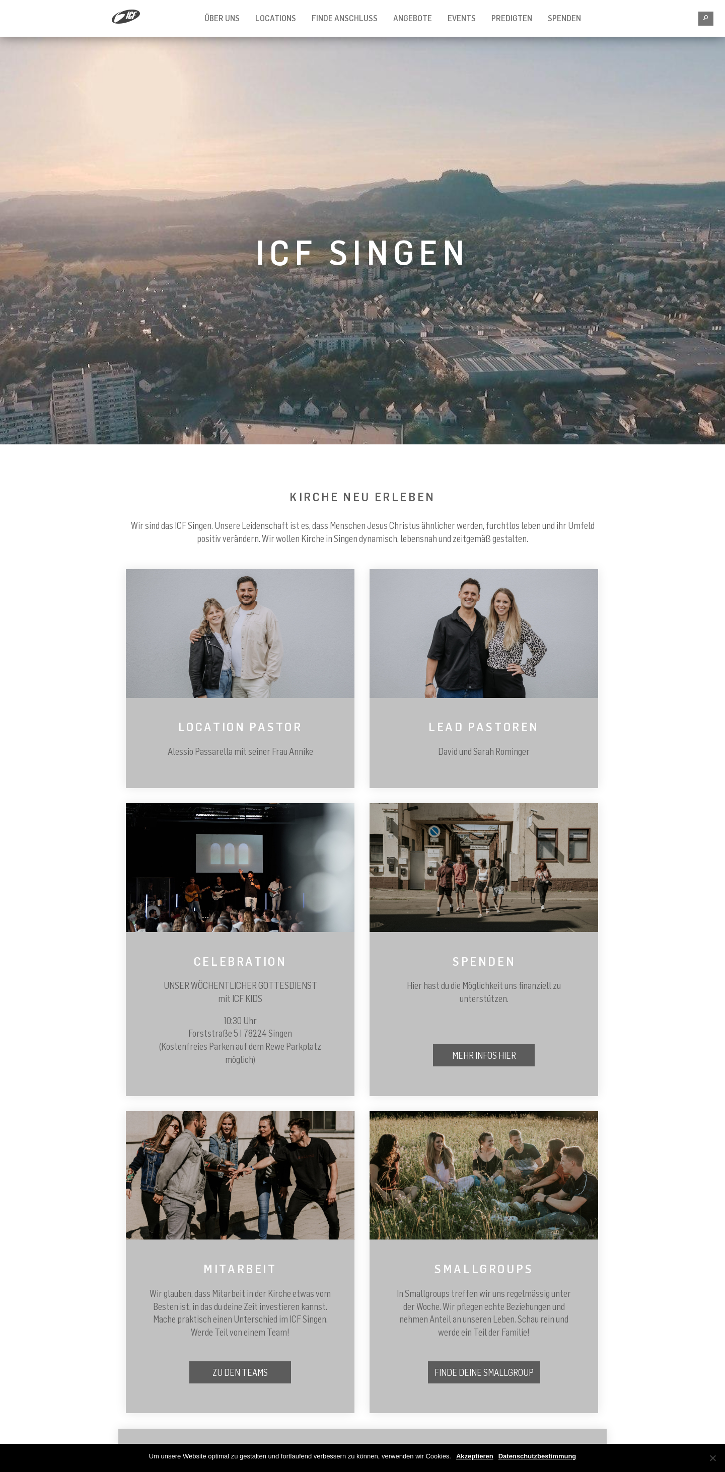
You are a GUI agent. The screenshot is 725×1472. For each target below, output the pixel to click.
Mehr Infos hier (484, 1055)
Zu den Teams (240, 1372)
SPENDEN (564, 18)
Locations (275, 18)
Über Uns (222, 18)
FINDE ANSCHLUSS (345, 18)
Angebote (412, 18)
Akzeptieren (474, 1456)
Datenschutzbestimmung (537, 1456)
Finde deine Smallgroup (484, 1372)
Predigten (511, 18)
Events (462, 18)
